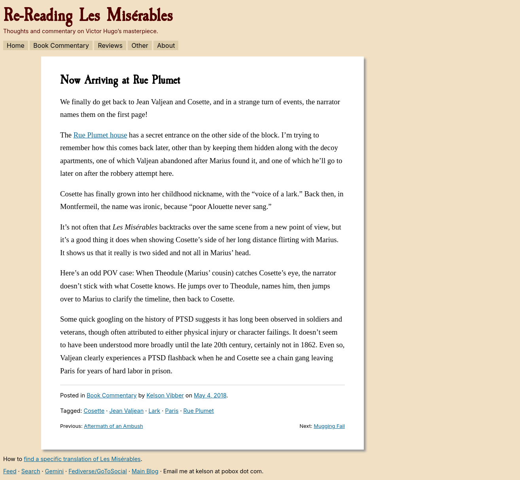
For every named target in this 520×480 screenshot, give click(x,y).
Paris (171, 410)
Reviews (110, 45)
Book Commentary (61, 45)
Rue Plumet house (100, 135)
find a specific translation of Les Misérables (82, 459)
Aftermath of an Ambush (113, 426)
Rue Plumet (198, 410)
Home (16, 45)
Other (139, 45)
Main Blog (145, 471)
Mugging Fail (329, 426)
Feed (10, 471)
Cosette (93, 410)
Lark (154, 410)
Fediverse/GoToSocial (97, 471)
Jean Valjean (126, 410)
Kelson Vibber (165, 395)
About (166, 45)
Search (30, 471)
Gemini (54, 471)
